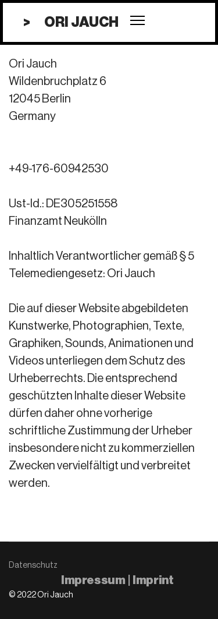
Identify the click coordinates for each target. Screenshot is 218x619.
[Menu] (137, 20)
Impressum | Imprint (117, 580)
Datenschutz (33, 565)
